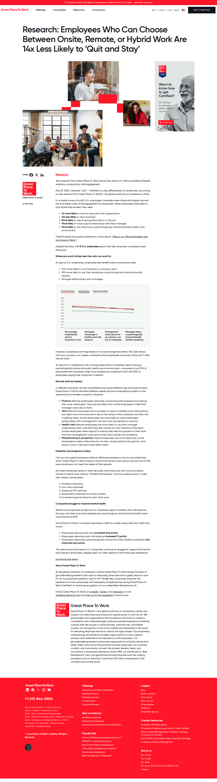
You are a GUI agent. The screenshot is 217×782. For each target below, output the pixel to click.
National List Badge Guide (43, 717)
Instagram (118, 591)
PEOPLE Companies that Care (96, 741)
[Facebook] (33, 689)
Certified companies (91, 717)
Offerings (87, 685)
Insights (145, 685)
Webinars (145, 708)
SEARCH (176, 10)
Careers (35, 710)
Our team (145, 762)
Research (62, 174)
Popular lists (89, 733)
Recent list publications (93, 721)
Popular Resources (152, 720)
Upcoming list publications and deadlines (101, 724)
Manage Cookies (43, 726)
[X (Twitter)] (38, 689)
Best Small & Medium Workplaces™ (98, 745)
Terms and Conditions (34, 707)
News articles (147, 701)
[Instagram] (44, 689)
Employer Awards (90, 693)
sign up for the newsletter (99, 595)
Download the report (67, 559)
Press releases (147, 704)
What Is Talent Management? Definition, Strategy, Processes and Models (164, 733)
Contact (162, 10)
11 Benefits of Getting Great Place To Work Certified (165, 728)
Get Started (201, 10)
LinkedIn (94, 591)
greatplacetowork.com (68, 595)
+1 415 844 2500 (39, 698)
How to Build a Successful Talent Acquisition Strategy (166, 738)
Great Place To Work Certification (98, 690)
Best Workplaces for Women (100, 748)
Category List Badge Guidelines (45, 720)
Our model (146, 758)
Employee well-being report (154, 724)
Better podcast (148, 693)
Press (34, 714)
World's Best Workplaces (93, 752)
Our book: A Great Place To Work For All (159, 766)
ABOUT (154, 10)
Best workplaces (91, 713)
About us (146, 750)
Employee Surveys (90, 697)
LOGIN (169, 10)
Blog (143, 690)
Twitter (103, 591)
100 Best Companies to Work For (101, 737)
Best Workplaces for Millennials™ (97, 755)
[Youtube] (49, 689)
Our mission (146, 755)
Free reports (146, 697)
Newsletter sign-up (150, 711)
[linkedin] (27, 689)
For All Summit (88, 701)
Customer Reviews (90, 704)
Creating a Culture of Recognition (157, 742)
